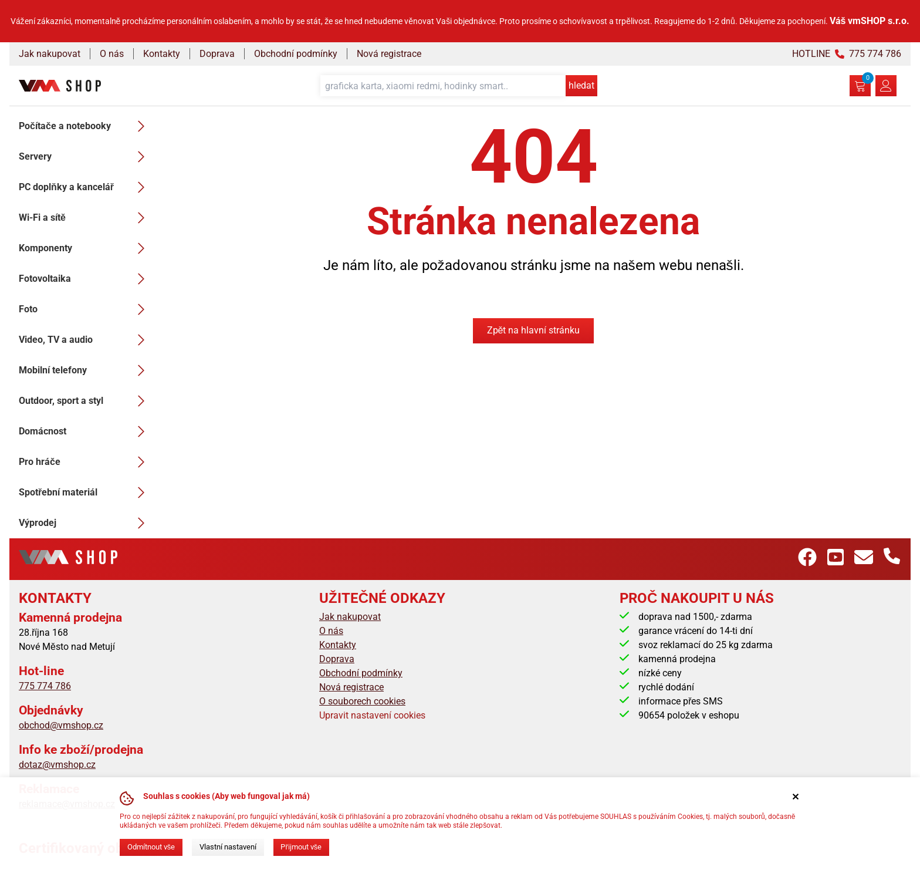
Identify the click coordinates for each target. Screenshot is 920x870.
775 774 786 (45, 686)
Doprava (217, 53)
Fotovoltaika (85, 278)
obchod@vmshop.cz (61, 725)
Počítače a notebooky (85, 126)
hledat (581, 85)
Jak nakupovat (49, 53)
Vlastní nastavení (227, 846)
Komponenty (85, 248)
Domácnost (85, 431)
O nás (112, 53)
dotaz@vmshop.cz (57, 764)
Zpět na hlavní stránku (533, 330)
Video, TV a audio (85, 339)
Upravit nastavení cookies (372, 715)
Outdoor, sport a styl (85, 401)
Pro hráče (85, 462)
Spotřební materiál (85, 492)
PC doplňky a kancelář (85, 187)
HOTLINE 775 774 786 (846, 53)
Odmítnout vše (151, 846)
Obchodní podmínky (295, 53)
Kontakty (161, 53)
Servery (85, 156)
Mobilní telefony (85, 370)
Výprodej (85, 523)
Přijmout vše (301, 846)
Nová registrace (389, 53)
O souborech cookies (362, 701)
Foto (85, 309)
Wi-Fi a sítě (85, 217)
